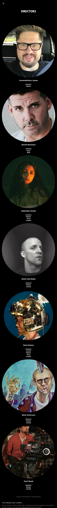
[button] (6, 3)
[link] (28, 504)
